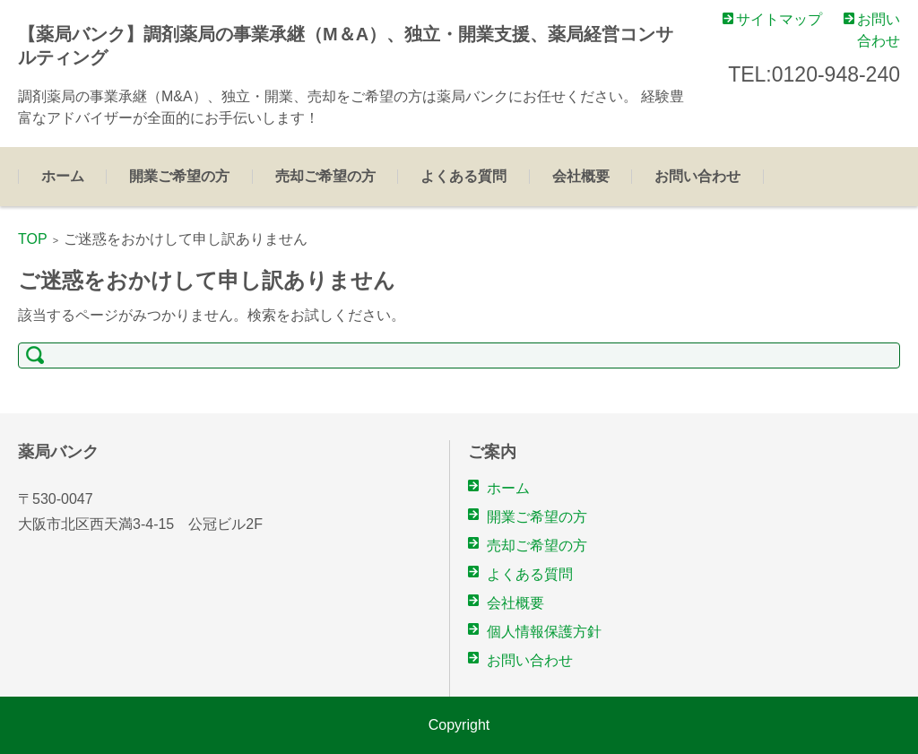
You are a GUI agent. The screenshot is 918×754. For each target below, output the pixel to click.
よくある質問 (463, 176)
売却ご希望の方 (325, 176)
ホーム (62, 176)
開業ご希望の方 (179, 176)
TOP (33, 239)
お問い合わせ (697, 176)
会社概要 (581, 176)
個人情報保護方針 (544, 631)
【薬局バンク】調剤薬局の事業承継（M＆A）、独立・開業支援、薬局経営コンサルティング (345, 45)
